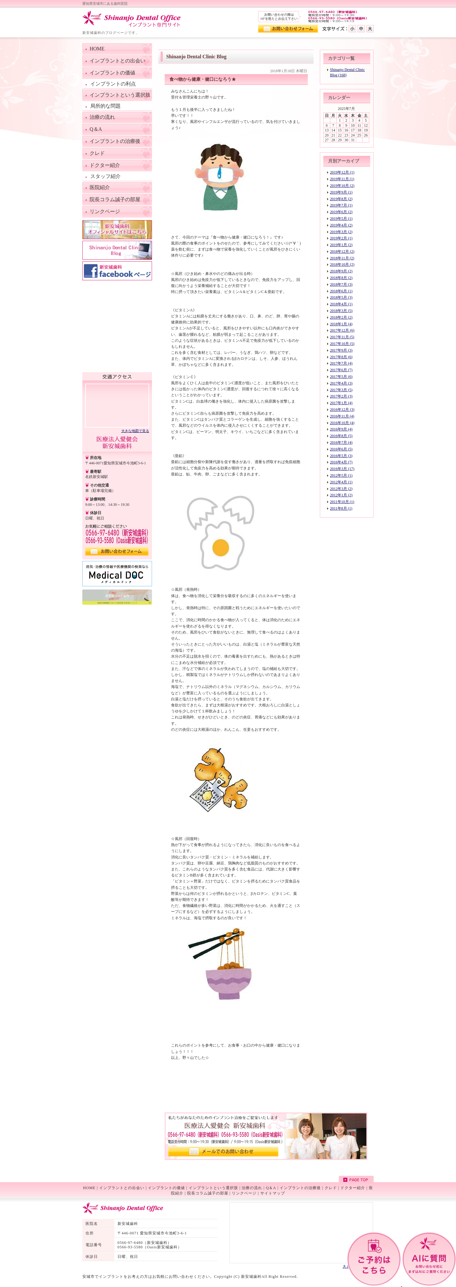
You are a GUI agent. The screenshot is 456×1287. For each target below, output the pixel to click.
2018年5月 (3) (341, 297)
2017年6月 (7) (341, 370)
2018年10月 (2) (342, 264)
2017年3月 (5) (341, 390)
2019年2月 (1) (341, 238)
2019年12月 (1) (342, 172)
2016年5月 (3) (341, 456)
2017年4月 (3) (341, 383)
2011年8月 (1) (341, 508)
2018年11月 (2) (342, 258)
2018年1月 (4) (341, 324)
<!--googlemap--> (117, 405)
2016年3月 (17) (342, 469)
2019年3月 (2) (341, 232)
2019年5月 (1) (341, 218)
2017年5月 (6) (341, 376)
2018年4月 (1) (341, 304)
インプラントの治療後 (300, 1188)
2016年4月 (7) (341, 462)
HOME (89, 1188)
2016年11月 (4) (342, 416)
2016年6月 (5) (341, 449)
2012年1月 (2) (341, 495)
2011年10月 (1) (342, 502)
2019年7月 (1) (341, 205)
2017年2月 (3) (341, 396)
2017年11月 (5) (342, 337)
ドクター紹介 (352, 1188)
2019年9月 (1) (341, 192)
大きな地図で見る (135, 431)
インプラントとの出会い (121, 1188)
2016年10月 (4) (342, 423)
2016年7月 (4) (341, 442)
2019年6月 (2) (341, 212)
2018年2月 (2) (341, 317)
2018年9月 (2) (341, 271)
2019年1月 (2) (341, 245)
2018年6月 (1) (341, 291)
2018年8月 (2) (341, 278)
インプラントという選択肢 (213, 1188)
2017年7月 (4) (341, 363)
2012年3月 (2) (341, 489)
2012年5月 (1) (341, 475)
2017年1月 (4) (341, 403)
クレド (331, 1188)
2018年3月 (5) (341, 311)
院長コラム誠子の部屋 (207, 1193)
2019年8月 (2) (341, 199)
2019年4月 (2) (341, 225)
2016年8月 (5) (341, 436)
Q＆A (271, 1188)
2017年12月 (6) (342, 330)
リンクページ (244, 1193)
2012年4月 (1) (341, 482)
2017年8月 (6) (341, 357)
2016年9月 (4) (341, 429)
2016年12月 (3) (342, 409)
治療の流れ (252, 1188)
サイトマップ (272, 1193)
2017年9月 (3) (341, 350)
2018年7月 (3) (341, 284)
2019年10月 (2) (342, 185)
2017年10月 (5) (342, 343)
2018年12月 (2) (342, 251)
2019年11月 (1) (342, 179)
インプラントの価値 (166, 1188)
